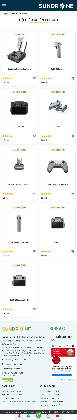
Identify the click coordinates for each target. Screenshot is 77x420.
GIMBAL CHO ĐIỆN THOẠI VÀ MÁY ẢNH (19, 402)
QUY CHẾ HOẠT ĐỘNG (50, 394)
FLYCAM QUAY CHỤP (10, 398)
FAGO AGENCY (66, 412)
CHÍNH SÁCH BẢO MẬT (50, 398)
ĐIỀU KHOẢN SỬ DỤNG (50, 391)
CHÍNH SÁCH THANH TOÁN (51, 402)
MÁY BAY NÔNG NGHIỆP (12, 391)
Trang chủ (5, 14)
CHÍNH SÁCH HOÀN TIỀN (50, 405)
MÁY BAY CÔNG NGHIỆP (12, 394)
